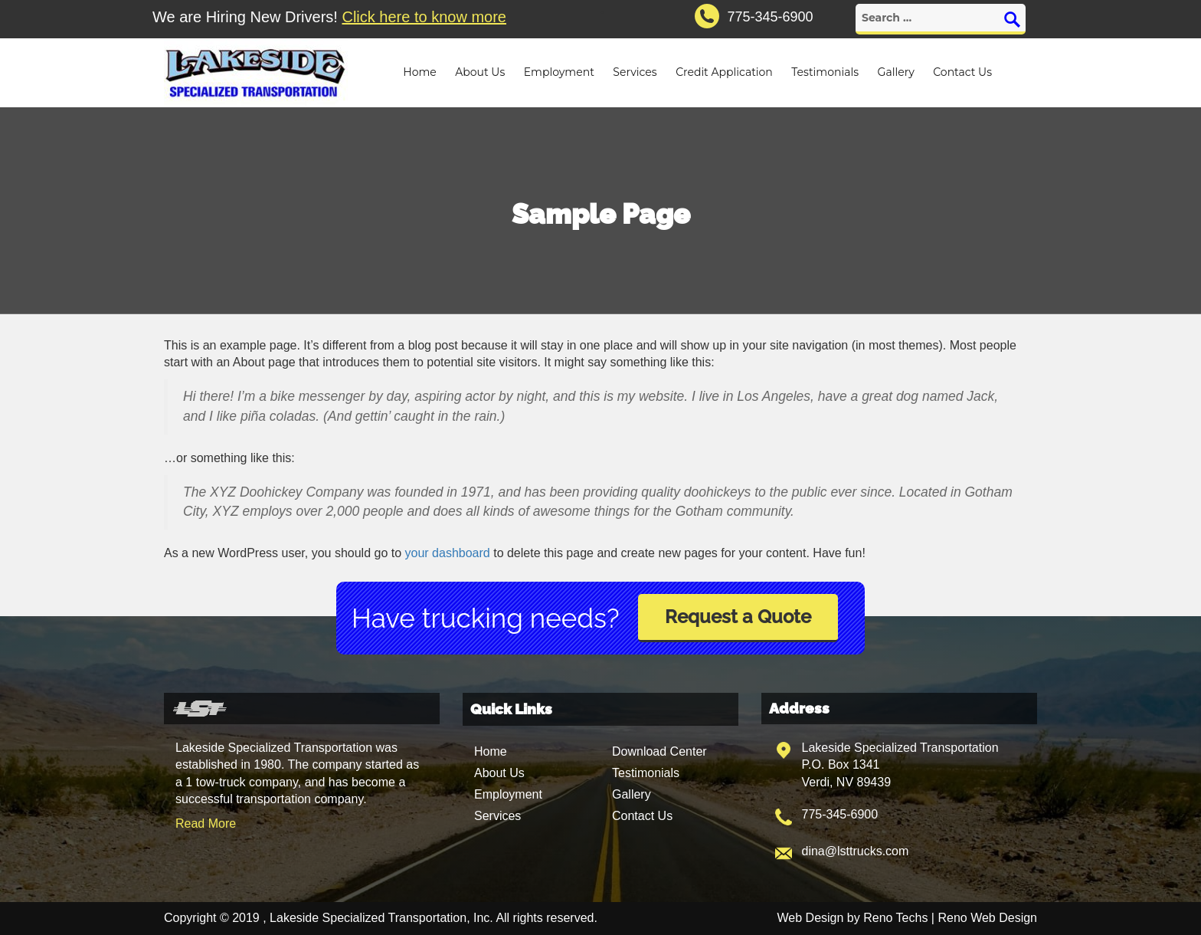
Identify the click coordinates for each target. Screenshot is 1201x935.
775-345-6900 (840, 814)
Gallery (896, 72)
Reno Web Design (987, 917)
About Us (480, 72)
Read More (205, 823)
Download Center (659, 751)
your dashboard (447, 552)
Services (634, 72)
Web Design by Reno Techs (852, 917)
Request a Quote (738, 616)
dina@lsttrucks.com (855, 851)
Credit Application (724, 72)
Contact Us (962, 72)
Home (419, 72)
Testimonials (825, 72)
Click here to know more (424, 16)
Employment (559, 72)
